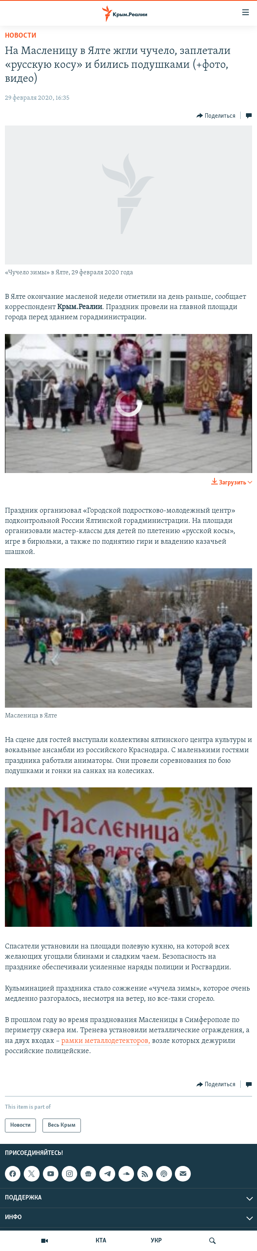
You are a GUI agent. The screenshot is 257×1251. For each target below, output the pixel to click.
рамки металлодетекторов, (105, 1041)
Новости (20, 36)
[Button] (216, 115)
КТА (101, 1241)
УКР (156, 1241)
